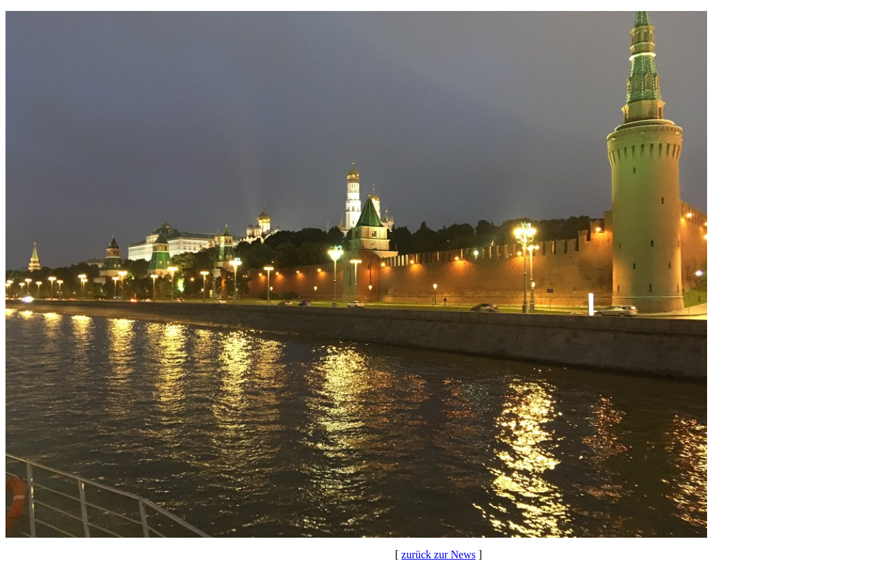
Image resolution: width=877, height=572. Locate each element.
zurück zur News (438, 554)
